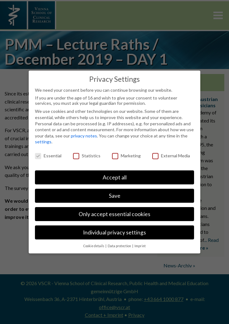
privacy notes (84, 135)
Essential (48, 155)
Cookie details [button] (94, 246)
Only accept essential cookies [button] (114, 214)
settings (43, 141)
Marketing (126, 155)
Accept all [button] (115, 177)
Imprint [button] (140, 246)
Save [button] (114, 195)
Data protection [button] (120, 246)
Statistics (86, 155)
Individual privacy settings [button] (114, 232)
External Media (171, 155)
